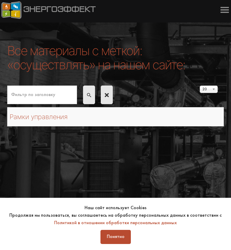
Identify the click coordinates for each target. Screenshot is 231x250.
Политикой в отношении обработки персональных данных (115, 223)
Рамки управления (39, 117)
